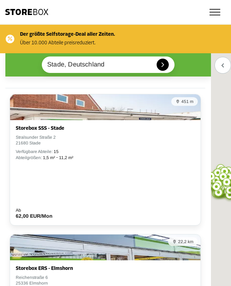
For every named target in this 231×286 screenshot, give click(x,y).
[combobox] (108, 64)
